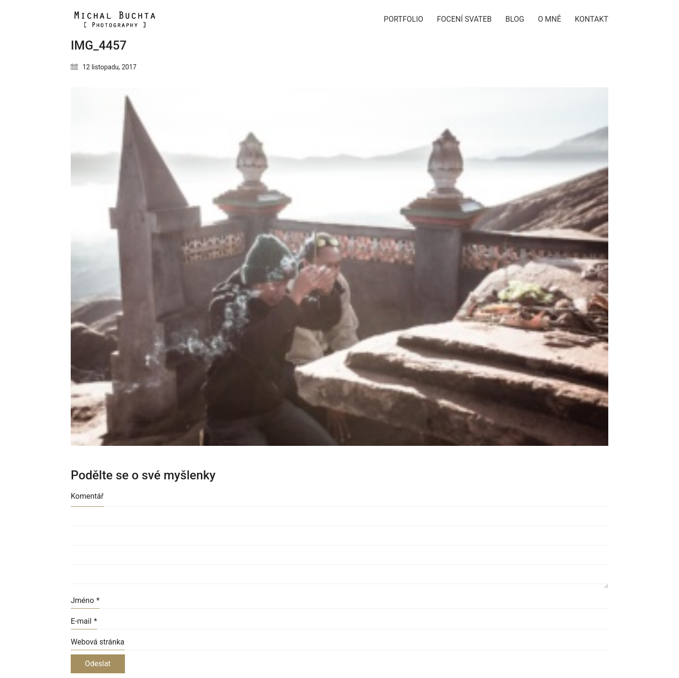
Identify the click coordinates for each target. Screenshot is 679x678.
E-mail (84, 621)
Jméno (85, 600)
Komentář (87, 496)
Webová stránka (97, 641)
